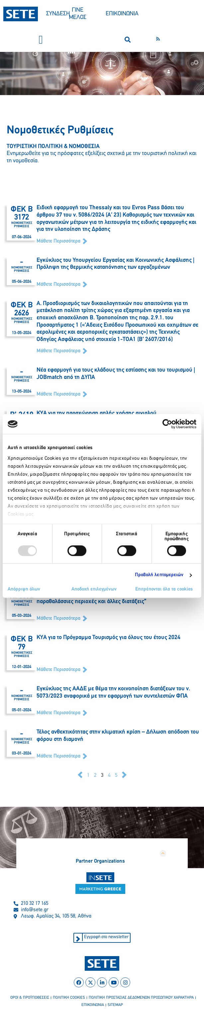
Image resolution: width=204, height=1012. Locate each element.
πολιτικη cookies (69, 998)
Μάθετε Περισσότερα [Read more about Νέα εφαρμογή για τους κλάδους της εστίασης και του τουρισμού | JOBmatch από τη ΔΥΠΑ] (59, 394)
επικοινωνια (92, 1005)
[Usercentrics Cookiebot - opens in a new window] (167, 424)
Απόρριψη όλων (24, 589)
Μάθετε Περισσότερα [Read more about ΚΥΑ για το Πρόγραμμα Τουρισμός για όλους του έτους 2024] (59, 669)
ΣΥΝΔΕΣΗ (58, 14)
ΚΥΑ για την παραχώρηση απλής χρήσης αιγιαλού (96, 413)
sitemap (115, 1005)
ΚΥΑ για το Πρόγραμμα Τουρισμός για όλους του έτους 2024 (108, 637)
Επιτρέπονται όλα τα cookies (164, 589)
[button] (41, 40)
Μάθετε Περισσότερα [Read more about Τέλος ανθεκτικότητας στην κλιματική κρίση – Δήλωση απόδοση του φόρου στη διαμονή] (59, 756)
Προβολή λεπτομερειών (159, 575)
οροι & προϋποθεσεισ (29, 998)
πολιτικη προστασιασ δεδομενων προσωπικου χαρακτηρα (141, 998)
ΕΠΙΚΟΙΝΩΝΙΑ (122, 14)
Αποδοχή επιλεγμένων (94, 589)
